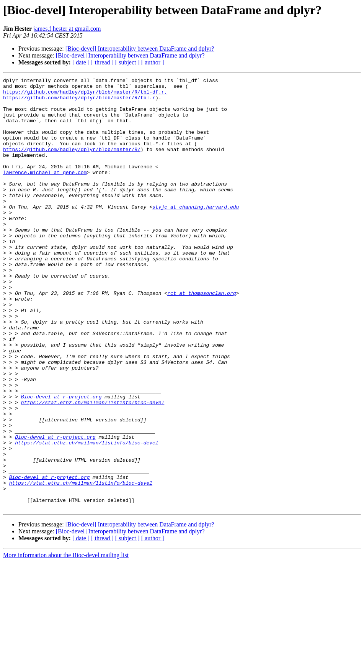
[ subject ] (127, 62)
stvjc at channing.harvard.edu (195, 233)
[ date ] (81, 62)
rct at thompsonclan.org (201, 336)
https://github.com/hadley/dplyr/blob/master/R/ (71, 164)
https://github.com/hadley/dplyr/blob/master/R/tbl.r (79, 102)
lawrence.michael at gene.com (45, 191)
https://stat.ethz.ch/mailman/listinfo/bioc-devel (92, 467)
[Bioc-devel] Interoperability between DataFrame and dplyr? (139, 48)
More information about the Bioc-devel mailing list (66, 641)
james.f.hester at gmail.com (67, 28)
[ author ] (152, 62)
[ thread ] (102, 62)
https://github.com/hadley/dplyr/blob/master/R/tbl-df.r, (85, 95)
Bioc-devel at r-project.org (61, 460)
